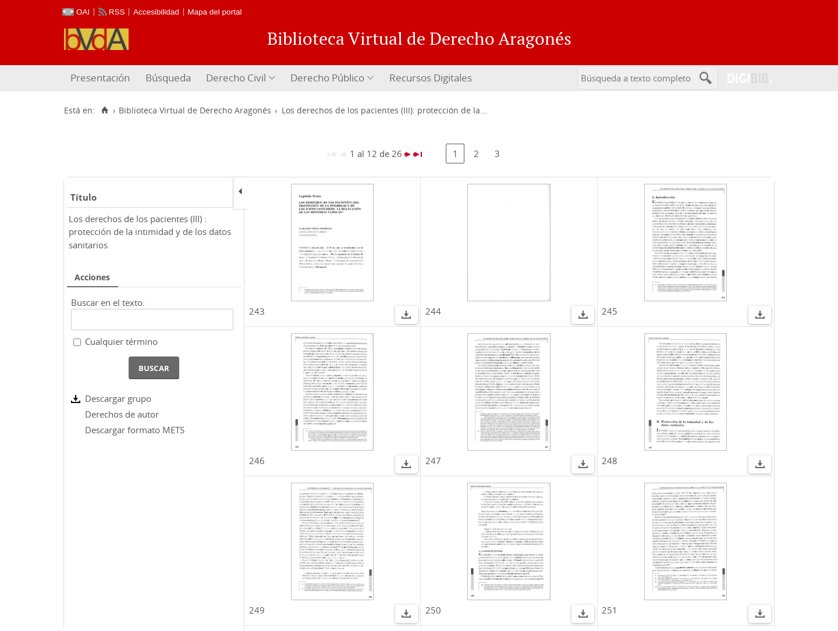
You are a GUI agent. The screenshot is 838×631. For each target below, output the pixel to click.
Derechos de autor (122, 414)
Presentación (100, 77)
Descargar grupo (118, 398)
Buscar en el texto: (108, 302)
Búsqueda (168, 77)
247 (433, 460)
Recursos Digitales (430, 77)
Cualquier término (121, 341)
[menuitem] (101, 78)
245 (609, 311)
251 (609, 610)
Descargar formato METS (134, 430)
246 (257, 460)
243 (257, 311)
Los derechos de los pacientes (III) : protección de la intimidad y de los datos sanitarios (150, 232)
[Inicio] (104, 110)
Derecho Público (327, 77)
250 (433, 610)
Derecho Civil (236, 77)
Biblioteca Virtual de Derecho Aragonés (195, 110)
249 (257, 610)
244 (433, 311)
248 (609, 460)
